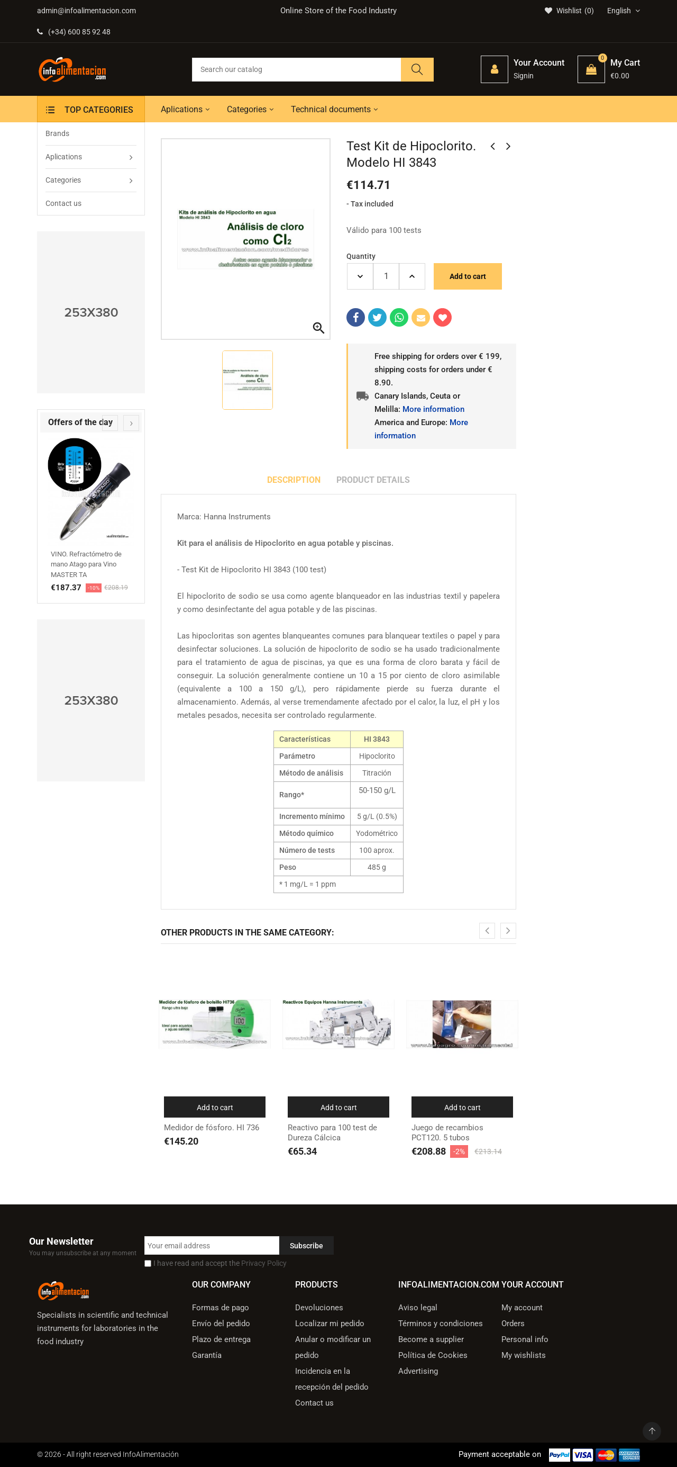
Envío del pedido (221, 1323)
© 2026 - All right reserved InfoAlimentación (108, 1454)
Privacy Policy (264, 1263)
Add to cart (468, 276)
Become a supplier (431, 1339)
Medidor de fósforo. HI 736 (211, 1127)
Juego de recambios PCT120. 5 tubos (447, 1133)
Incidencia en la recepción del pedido (332, 1379)
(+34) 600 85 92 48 (74, 32)
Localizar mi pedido (329, 1323)
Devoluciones (319, 1307)
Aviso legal (417, 1307)
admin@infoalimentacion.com (86, 10)
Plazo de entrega (221, 1339)
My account (522, 1307)
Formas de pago (220, 1307)
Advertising (418, 1371)
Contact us (314, 1403)
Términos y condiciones (440, 1323)
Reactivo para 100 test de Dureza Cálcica (332, 1133)
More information (433, 409)
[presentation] (110, 423)
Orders (513, 1323)
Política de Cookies (433, 1355)
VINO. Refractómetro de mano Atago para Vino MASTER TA (86, 564)
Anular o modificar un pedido (333, 1347)
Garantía (207, 1355)
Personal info (524, 1339)
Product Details (373, 480)
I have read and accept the (220, 1263)
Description (294, 480)
